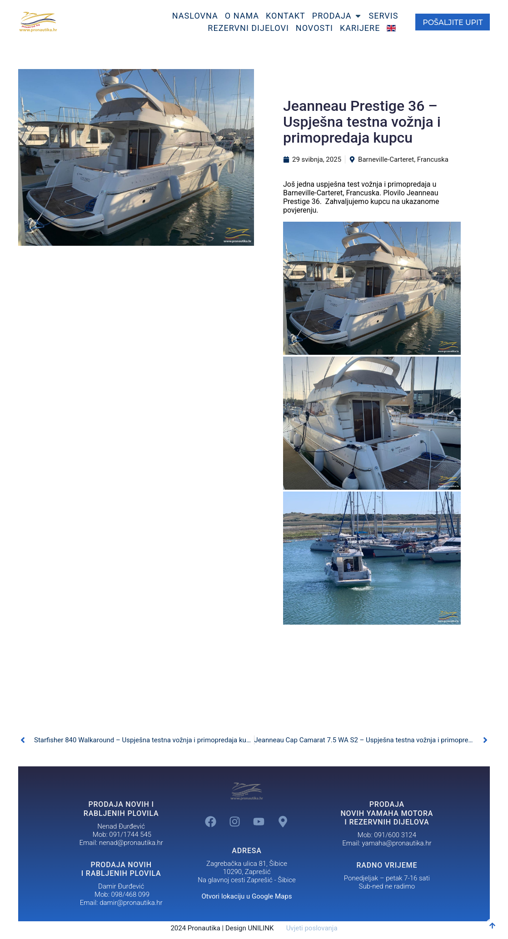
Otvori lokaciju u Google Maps (247, 896)
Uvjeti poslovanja (306, 928)
